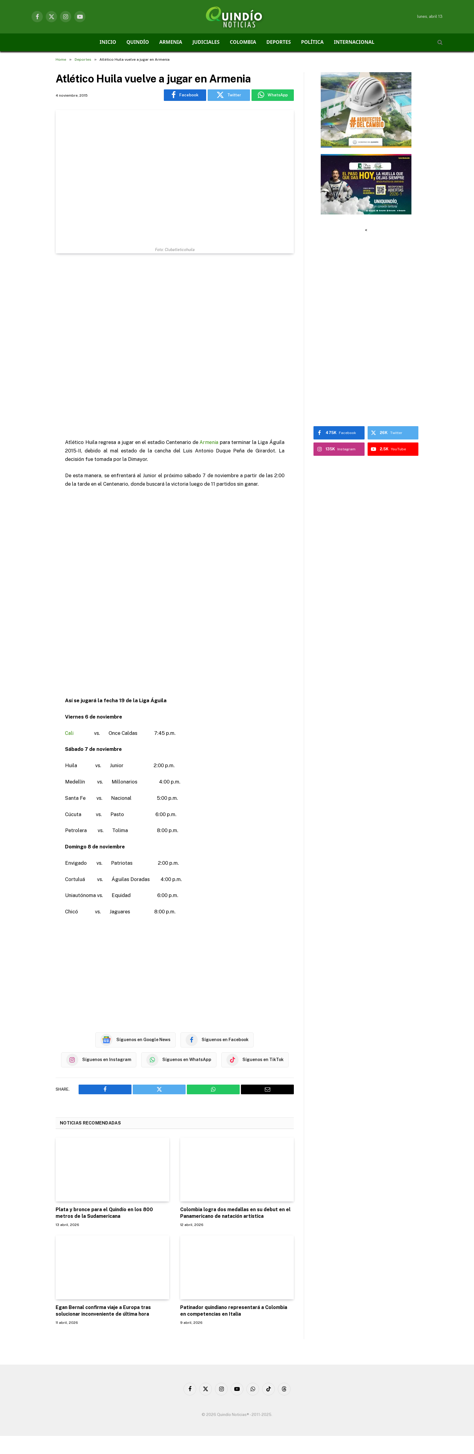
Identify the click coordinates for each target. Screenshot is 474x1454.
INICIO (108, 42)
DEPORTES (278, 42)
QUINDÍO (137, 42)
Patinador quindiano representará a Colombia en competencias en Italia (233, 1310)
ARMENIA (170, 42)
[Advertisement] (174, 346)
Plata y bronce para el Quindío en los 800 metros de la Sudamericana (104, 1213)
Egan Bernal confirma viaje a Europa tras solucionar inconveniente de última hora (103, 1310)
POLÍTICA (312, 42)
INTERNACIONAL (354, 42)
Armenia (209, 442)
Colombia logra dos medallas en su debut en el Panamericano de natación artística (235, 1213)
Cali (69, 733)
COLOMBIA (243, 42)
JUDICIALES (206, 42)
